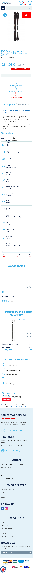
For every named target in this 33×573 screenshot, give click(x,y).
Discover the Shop (13, 451)
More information (6, 528)
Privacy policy (5, 495)
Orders (16, 459)
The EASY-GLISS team (8, 489)
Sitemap (3, 533)
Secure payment (6, 470)
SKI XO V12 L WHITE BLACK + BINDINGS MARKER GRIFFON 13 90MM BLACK (11, 345)
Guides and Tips (5, 525)
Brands (3, 531)
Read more (16, 518)
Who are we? (16, 484)
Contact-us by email (14, 430)
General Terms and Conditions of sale (12, 464)
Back (2, 475)
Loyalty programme (7, 478)
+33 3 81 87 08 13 (8, 419)
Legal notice (5, 492)
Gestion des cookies (7, 536)
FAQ (2, 522)
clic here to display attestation (17, 406)
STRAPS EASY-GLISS (8, 295)
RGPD (3, 498)
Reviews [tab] (22, 104)
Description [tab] (9, 104)
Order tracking (5, 472)
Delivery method (6, 467)
